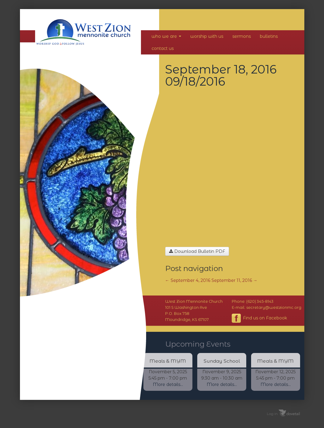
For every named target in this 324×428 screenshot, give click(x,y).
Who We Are (166, 36)
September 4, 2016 (187, 280)
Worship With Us (206, 36)
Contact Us (163, 48)
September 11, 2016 (234, 280)
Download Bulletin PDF (197, 251)
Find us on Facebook (259, 318)
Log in (272, 413)
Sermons (241, 36)
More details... (168, 384)
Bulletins (269, 36)
